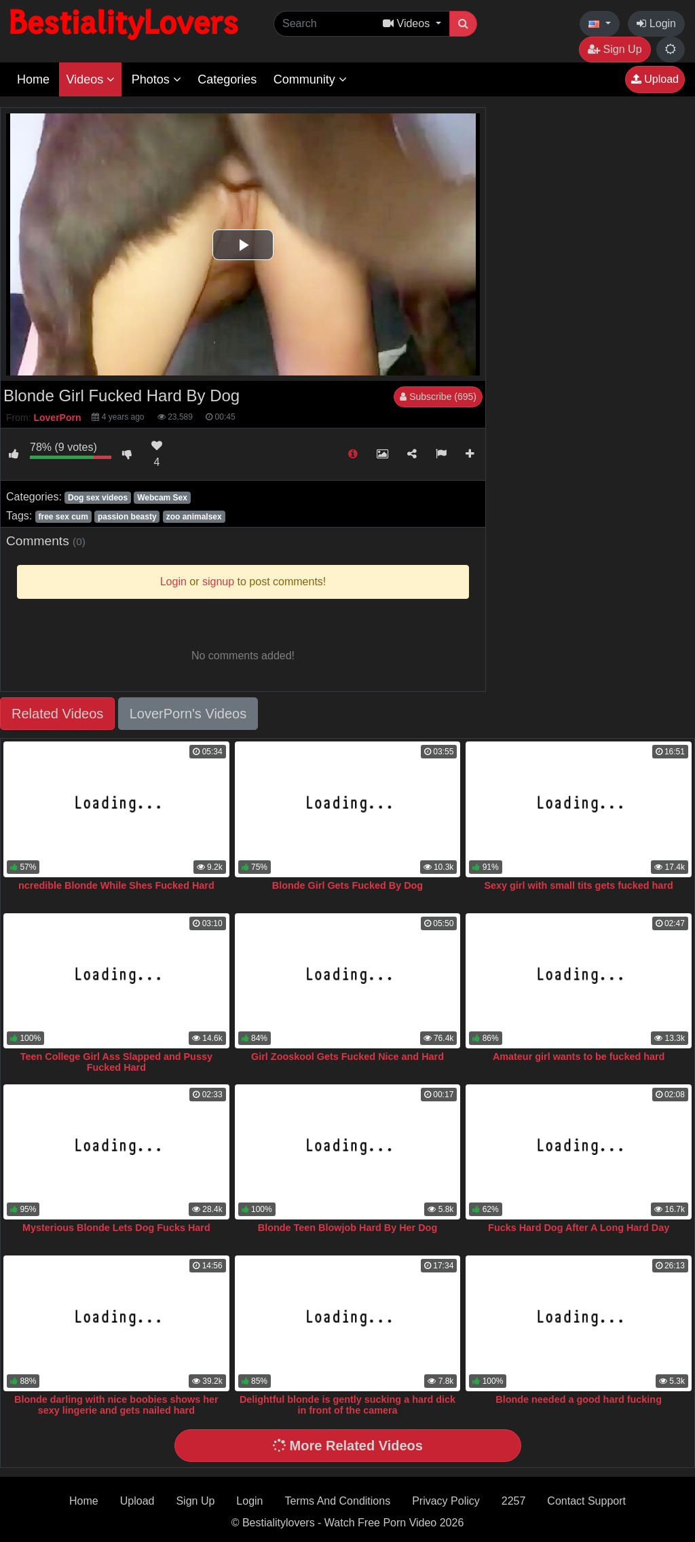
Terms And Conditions (338, 1501)
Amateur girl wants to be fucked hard (578, 1056)
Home (33, 79)
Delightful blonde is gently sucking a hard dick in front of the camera (347, 1405)
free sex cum (63, 516)
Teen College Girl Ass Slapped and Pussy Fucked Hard (116, 1062)
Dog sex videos (98, 497)
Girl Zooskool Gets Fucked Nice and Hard (347, 1056)
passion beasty (127, 516)
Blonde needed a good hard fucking (578, 1399)
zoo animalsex (194, 516)
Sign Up (614, 49)
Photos (156, 79)
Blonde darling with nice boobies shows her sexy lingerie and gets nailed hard (116, 1405)
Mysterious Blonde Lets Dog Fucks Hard (116, 1227)
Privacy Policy (446, 1501)
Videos (90, 79)
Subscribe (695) (438, 396)
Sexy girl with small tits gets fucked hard (578, 885)
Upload (655, 79)
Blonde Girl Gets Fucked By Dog (347, 885)
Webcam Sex (162, 497)
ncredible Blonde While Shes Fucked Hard (116, 885)
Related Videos (57, 713)
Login (656, 23)
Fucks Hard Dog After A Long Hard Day (578, 1227)
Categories (227, 79)
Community (310, 79)
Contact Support (586, 1501)
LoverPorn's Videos (188, 713)
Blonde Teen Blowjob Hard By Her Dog (347, 1227)
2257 (514, 1501)
